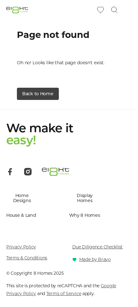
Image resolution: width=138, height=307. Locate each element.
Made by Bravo (95, 259)
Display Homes (85, 198)
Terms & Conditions (26, 258)
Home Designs (22, 198)
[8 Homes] (17, 10)
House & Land (21, 215)
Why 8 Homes (84, 215)
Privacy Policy (21, 247)
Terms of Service (63, 293)
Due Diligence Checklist (97, 247)
